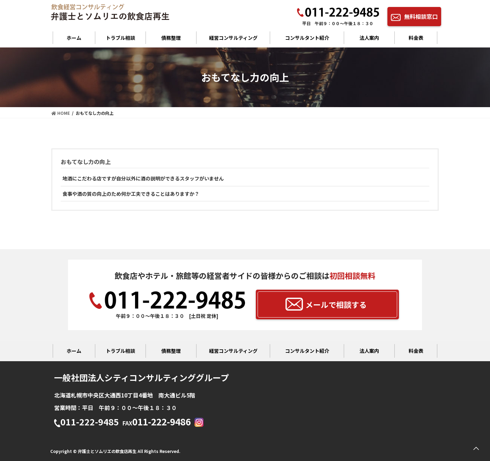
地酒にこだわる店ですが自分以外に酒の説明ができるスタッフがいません (143, 178)
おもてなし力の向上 (86, 161)
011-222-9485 (86, 422)
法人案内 (369, 37)
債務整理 (171, 37)
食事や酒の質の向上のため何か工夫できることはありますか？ (130, 193)
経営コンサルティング (233, 37)
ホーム (74, 37)
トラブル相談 (120, 37)
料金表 (416, 37)
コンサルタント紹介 (307, 37)
